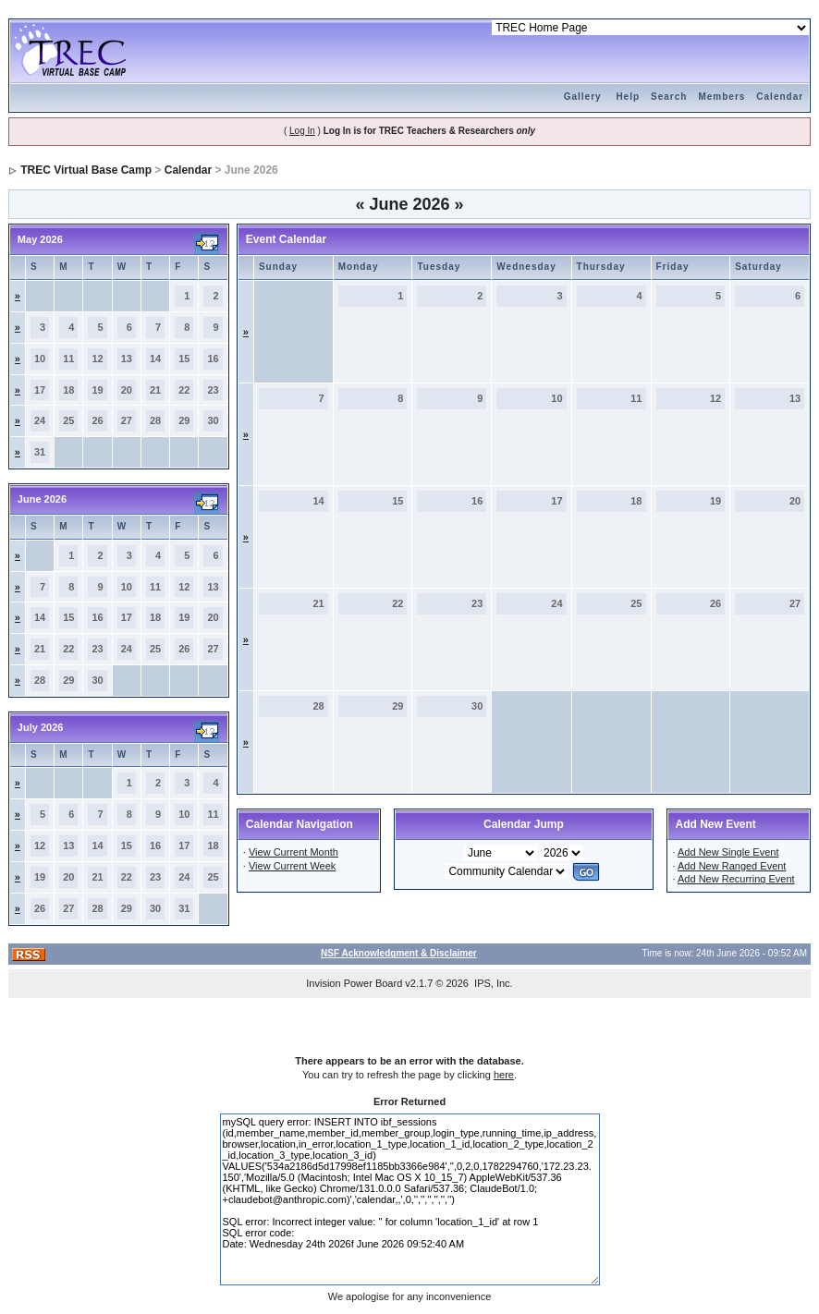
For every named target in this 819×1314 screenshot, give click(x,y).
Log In (302, 131)
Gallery (583, 96)
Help (628, 96)
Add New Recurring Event (736, 878)
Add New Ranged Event (732, 865)
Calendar (779, 96)
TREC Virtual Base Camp (86, 170)
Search (669, 96)
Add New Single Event (728, 852)
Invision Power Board (354, 983)
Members (721, 96)
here (504, 1074)
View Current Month (293, 852)
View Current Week (292, 865)
